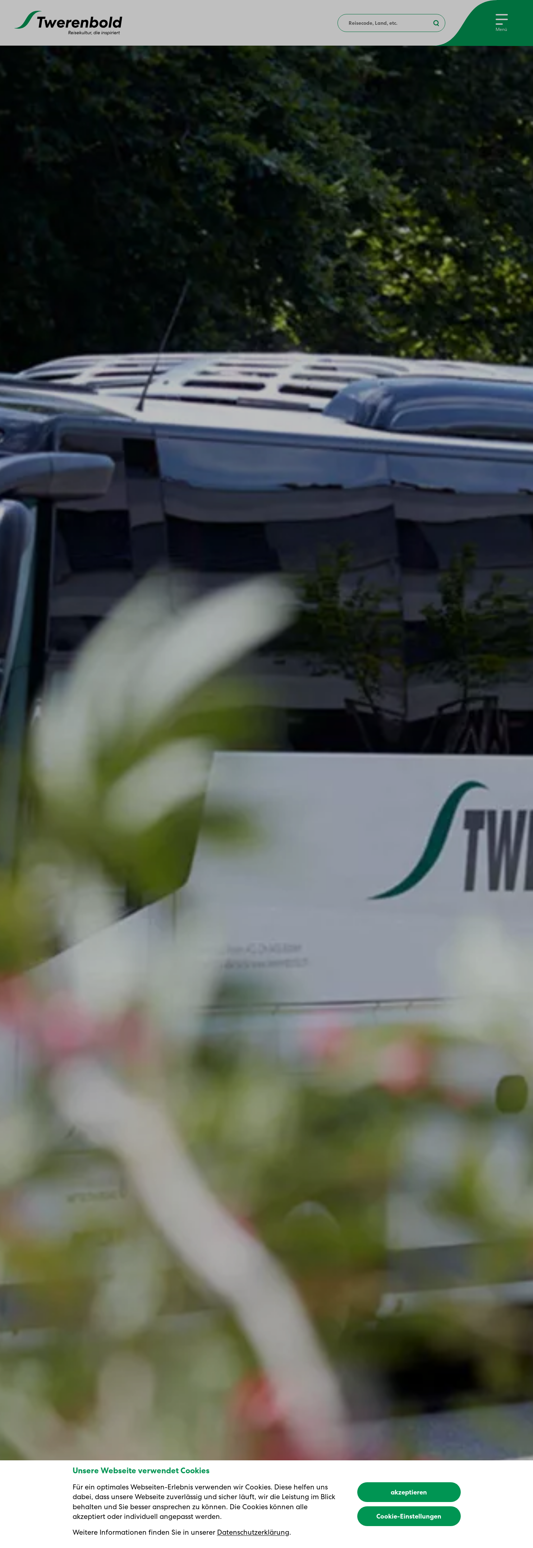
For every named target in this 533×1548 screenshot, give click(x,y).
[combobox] (391, 23)
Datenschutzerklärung (253, 1532)
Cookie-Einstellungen (408, 1516)
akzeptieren (409, 1492)
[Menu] (502, 23)
